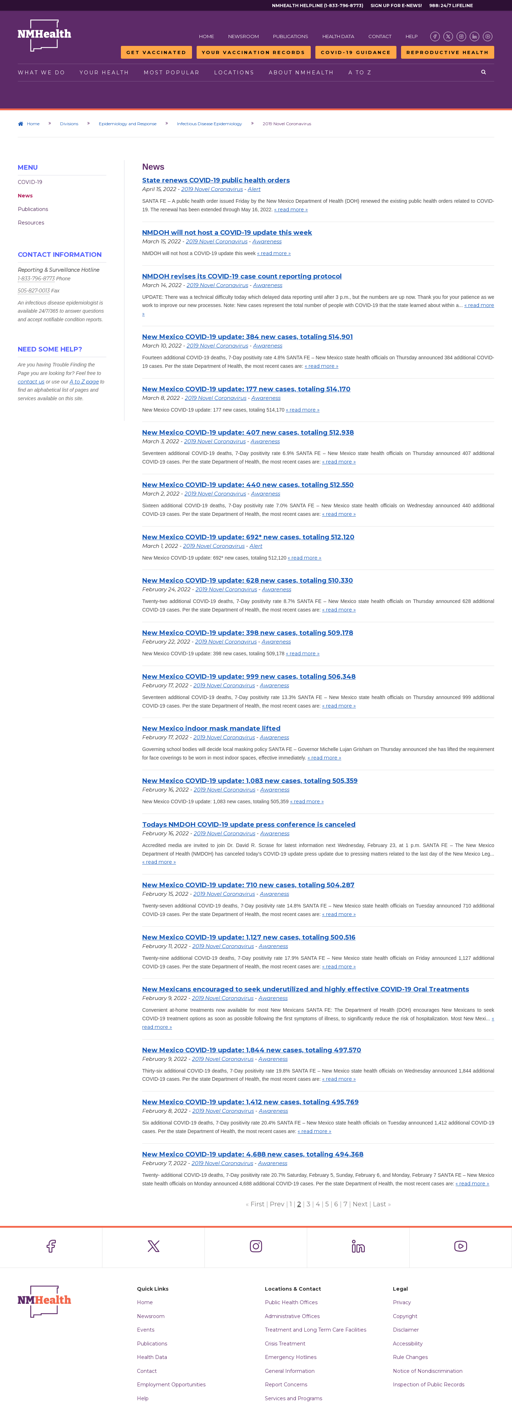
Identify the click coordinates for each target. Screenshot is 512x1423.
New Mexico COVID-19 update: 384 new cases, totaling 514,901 (247, 337)
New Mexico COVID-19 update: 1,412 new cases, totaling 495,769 (250, 1102)
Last (379, 1204)
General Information (290, 1371)
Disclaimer (406, 1330)
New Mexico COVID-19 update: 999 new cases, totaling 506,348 (249, 677)
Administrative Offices (292, 1316)
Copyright (405, 1316)
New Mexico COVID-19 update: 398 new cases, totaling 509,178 (247, 633)
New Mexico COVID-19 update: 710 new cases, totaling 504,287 (248, 885)
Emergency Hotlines (290, 1357)
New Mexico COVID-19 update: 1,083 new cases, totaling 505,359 (250, 781)
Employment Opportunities (171, 1384)
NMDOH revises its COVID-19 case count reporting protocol (242, 276)
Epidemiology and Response (127, 123)
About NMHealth (301, 72)
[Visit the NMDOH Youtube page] (487, 36)
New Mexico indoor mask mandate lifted (211, 728)
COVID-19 (30, 182)
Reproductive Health (447, 52)
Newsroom (243, 36)
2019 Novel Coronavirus (212, 189)
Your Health (104, 72)
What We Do (41, 72)
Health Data (338, 36)
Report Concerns (286, 1384)
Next (360, 1204)
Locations (234, 72)
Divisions (69, 123)
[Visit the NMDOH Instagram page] (461, 36)
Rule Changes (410, 1357)
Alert (254, 189)
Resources (31, 222)
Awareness (267, 241)
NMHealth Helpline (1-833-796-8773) (317, 5)
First (258, 1204)
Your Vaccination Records (253, 52)
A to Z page (84, 382)
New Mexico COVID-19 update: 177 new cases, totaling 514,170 (246, 389)
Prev (277, 1204)
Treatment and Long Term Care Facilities (315, 1330)
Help (412, 36)
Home (206, 36)
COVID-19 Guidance (356, 52)
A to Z (360, 72)
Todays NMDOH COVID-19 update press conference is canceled (249, 825)
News (25, 195)
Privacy (402, 1302)
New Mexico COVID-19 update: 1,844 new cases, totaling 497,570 (251, 1050)
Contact (379, 36)
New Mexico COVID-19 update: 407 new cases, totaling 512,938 (248, 433)
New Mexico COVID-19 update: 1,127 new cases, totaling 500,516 (249, 937)
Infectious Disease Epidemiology (209, 123)
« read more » (291, 209)
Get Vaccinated (156, 52)
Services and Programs (293, 1398)
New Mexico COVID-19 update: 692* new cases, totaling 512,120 (248, 537)
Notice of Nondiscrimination (428, 1371)
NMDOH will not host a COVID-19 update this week (227, 233)
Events (145, 1330)
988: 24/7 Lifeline (451, 5)
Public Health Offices (291, 1302)
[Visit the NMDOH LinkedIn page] (474, 36)
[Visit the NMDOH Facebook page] (435, 36)
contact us (31, 382)
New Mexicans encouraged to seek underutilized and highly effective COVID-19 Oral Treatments (305, 989)
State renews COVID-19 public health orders (216, 180)
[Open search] (484, 72)
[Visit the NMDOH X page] (448, 36)
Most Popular (172, 72)
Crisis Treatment (285, 1343)
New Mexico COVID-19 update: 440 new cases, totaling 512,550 (248, 485)
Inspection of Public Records (428, 1384)
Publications (290, 36)
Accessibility (408, 1343)
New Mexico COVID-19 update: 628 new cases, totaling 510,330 (247, 580)
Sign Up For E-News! (396, 5)
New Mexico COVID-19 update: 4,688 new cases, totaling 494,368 (252, 1154)
